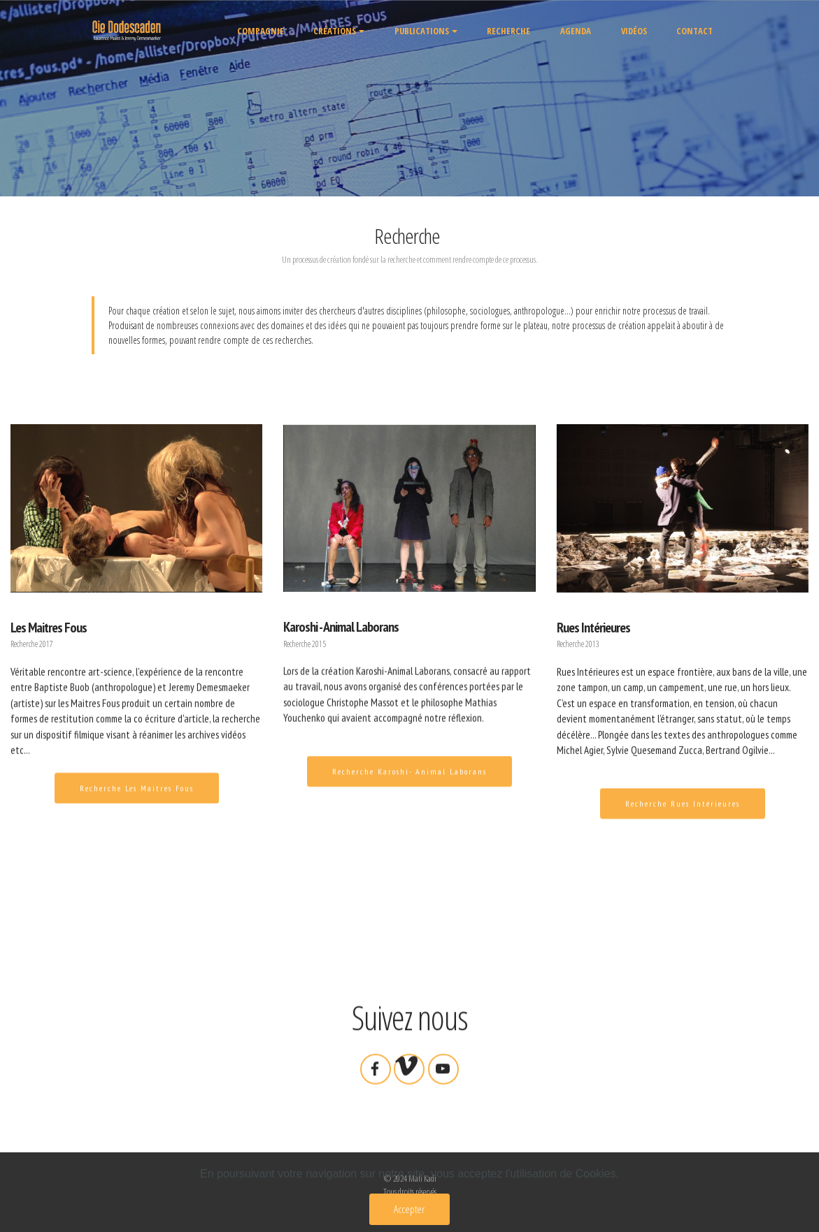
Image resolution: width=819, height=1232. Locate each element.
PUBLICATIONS (421, 30)
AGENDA (575, 30)
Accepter (409, 1209)
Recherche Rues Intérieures (682, 813)
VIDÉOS (634, 30)
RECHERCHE (508, 30)
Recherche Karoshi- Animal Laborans (409, 781)
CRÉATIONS (334, 30)
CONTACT (694, 30)
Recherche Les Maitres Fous (137, 797)
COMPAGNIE (260, 30)
